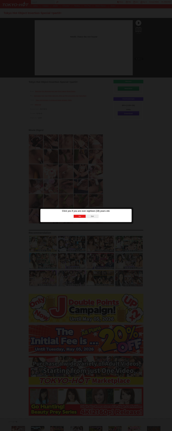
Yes (79, 216)
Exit (92, 216)
